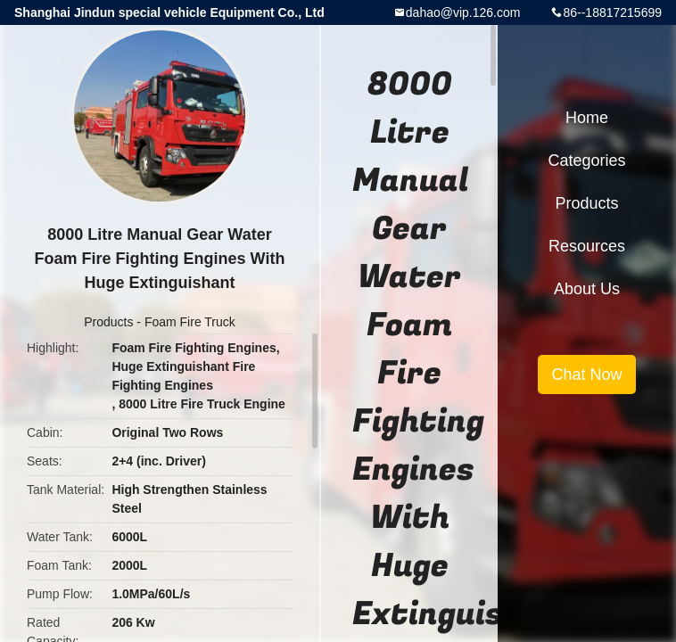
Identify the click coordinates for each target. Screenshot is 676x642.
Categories (586, 160)
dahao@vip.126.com (463, 12)
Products (108, 322)
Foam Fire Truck (189, 322)
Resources (586, 246)
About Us (587, 289)
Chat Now (586, 374)
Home (586, 118)
